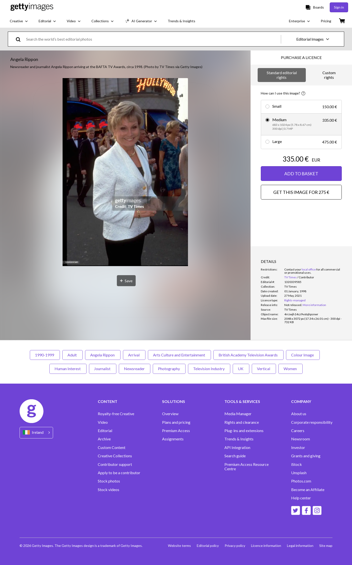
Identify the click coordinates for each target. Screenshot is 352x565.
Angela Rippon (102, 355)
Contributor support (115, 464)
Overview (170, 414)
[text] (152, 39)
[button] (125, 172)
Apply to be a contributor (119, 473)
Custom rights (329, 74)
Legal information (300, 545)
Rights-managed (295, 300)
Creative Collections (115, 456)
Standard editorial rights (282, 74)
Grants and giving (305, 456)
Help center (301, 498)
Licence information (266, 545)
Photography (169, 368)
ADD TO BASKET (301, 173)
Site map (325, 545)
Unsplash (299, 473)
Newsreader (134, 368)
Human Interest (68, 368)
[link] (293, 305)
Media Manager (238, 414)
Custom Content (111, 447)
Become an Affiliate (307, 489)
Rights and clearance (241, 422)
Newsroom (300, 439)
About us (298, 414)
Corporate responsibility (311, 422)
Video (103, 422)
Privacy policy (235, 545)
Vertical (264, 368)
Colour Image (303, 355)
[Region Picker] (36, 432)
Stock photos (109, 481)
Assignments (173, 439)
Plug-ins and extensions (244, 430)
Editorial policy (208, 545)
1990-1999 (45, 355)
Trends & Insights (238, 439)
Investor (298, 447)
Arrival (134, 355)
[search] (20, 39)
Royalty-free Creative (116, 414)
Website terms (179, 545)
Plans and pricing (176, 422)
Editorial (105, 430)
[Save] (126, 280)
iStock (296, 464)
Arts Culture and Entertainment (179, 355)
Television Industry (209, 368)
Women (290, 368)
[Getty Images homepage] (32, 7)
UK (241, 368)
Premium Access (176, 430)
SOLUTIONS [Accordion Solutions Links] (173, 401)
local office (309, 269)
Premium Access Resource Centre (246, 466)
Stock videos (108, 489)
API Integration (237, 447)
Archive (104, 439)
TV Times (290, 277)
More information (314, 305)
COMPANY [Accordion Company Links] (301, 401)
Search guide (235, 456)
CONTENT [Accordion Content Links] (107, 401)
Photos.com (301, 481)
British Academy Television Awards (248, 355)
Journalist (102, 368)
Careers (297, 430)
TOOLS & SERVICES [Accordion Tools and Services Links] (242, 401)
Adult (72, 355)
